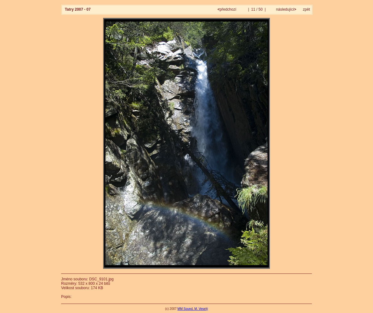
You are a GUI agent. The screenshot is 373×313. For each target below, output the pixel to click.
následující (285, 9)
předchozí (227, 9)
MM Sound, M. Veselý (192, 308)
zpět (306, 9)
